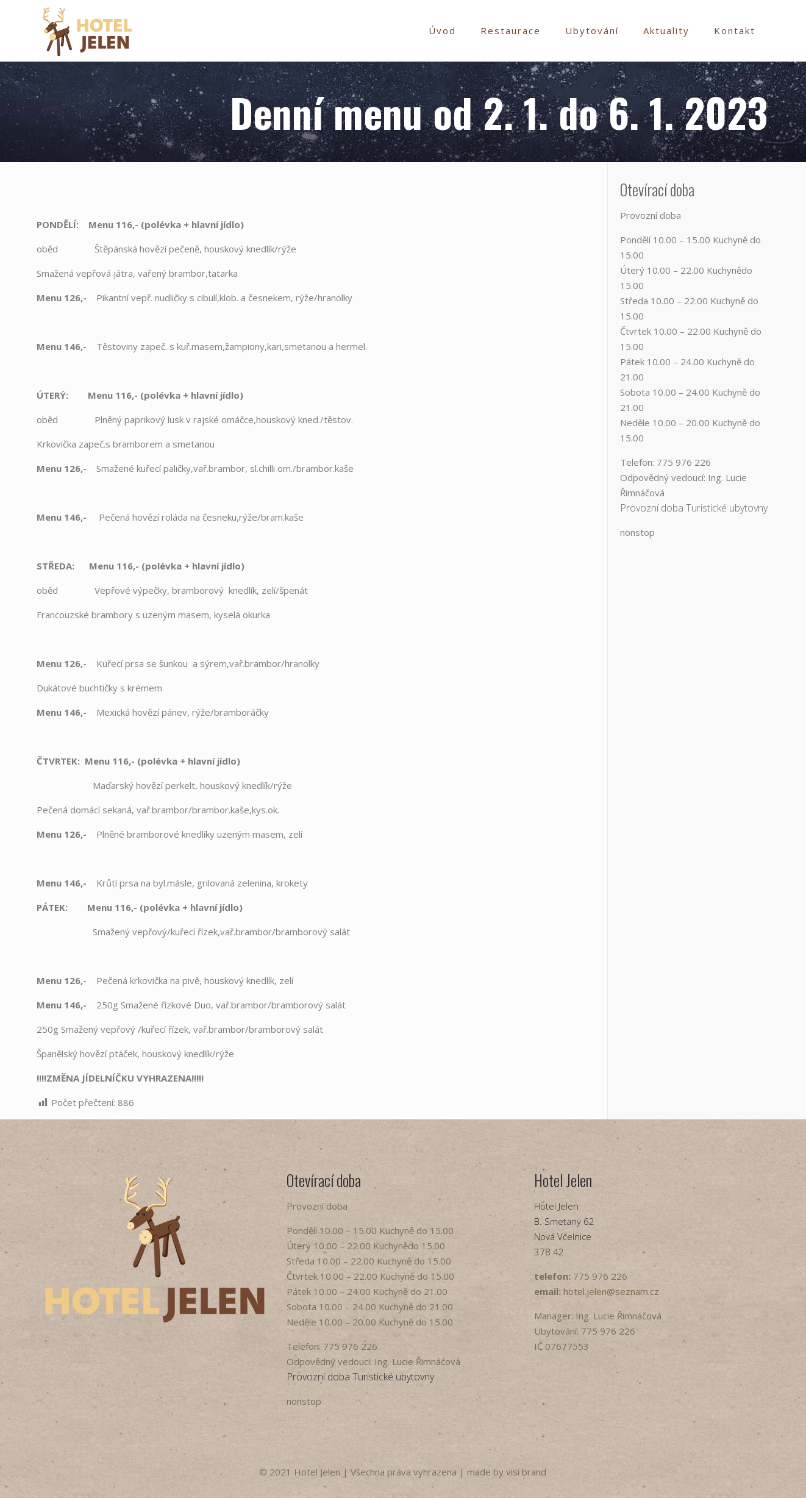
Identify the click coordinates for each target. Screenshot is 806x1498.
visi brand (526, 1472)
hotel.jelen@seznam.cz (611, 1291)
